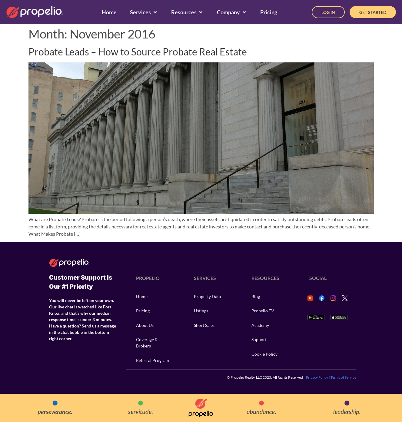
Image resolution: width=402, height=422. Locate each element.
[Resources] (187, 12)
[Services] (144, 12)
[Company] (232, 12)
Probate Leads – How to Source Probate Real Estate (137, 52)
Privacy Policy (317, 377)
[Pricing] (268, 12)
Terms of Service (343, 377)
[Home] (109, 12)
